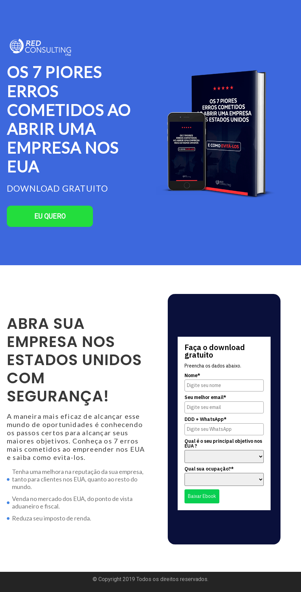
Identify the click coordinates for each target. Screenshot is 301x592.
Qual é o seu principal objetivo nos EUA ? (223, 443)
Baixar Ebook (202, 496)
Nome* (192, 375)
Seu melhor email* (205, 397)
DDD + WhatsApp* (205, 419)
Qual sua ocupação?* (209, 468)
